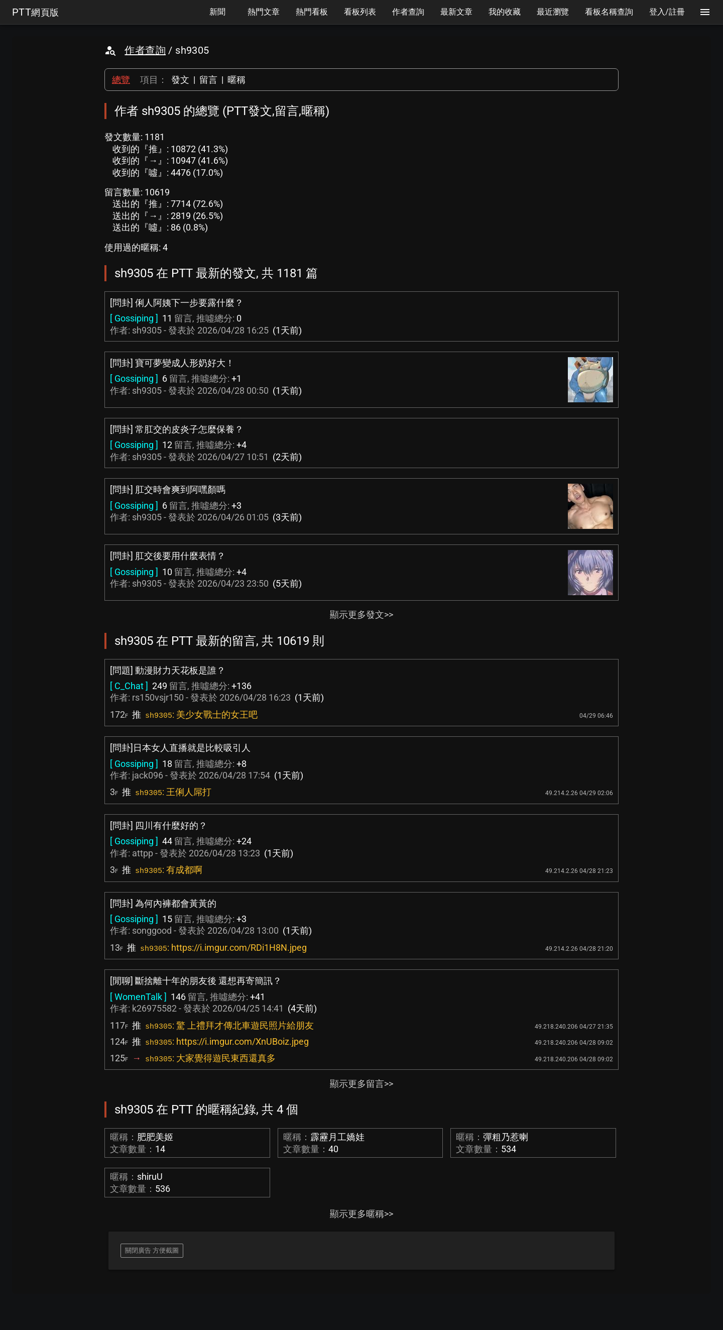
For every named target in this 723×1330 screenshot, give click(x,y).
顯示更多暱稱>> (361, 1213)
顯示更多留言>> (361, 1083)
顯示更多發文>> (361, 614)
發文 (180, 79)
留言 (208, 79)
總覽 (121, 79)
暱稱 (236, 79)
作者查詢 (145, 50)
